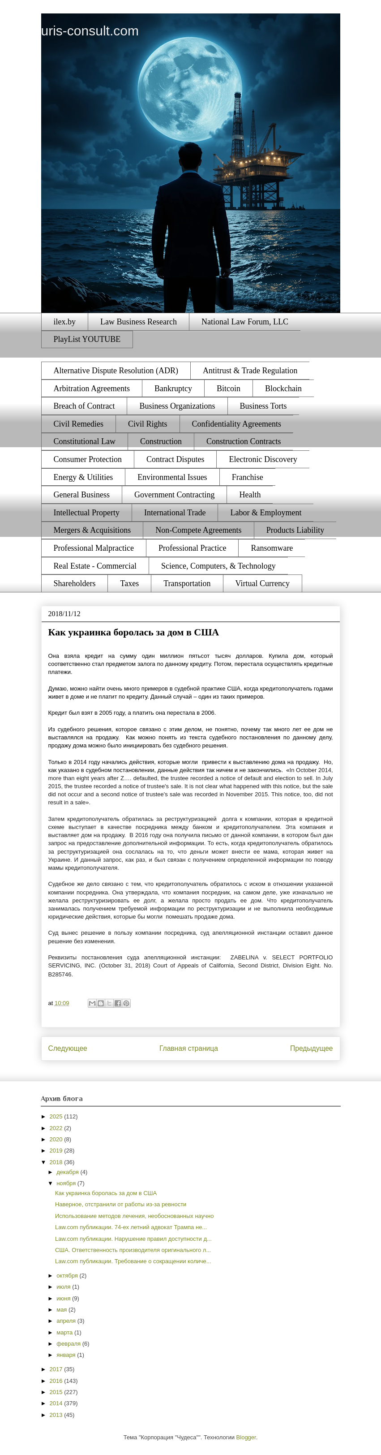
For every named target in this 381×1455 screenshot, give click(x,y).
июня (64, 1298)
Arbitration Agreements (92, 388)
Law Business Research (138, 321)
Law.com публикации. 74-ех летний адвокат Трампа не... (131, 1227)
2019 (57, 1150)
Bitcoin (228, 388)
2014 (57, 1403)
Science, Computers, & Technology (218, 565)
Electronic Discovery (263, 459)
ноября (66, 1183)
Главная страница (188, 1048)
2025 (57, 1116)
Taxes (129, 583)
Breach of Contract (84, 406)
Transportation (186, 583)
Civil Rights (147, 423)
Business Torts (263, 406)
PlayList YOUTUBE (87, 339)
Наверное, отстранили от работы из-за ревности (120, 1204)
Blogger (246, 1437)
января (66, 1354)
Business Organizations (177, 406)
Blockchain (283, 388)
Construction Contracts (243, 441)
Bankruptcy (173, 388)
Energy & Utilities (83, 477)
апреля (66, 1320)
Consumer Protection (88, 459)
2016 (57, 1380)
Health (250, 494)
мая (62, 1309)
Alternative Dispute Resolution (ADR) (116, 370)
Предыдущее (311, 1048)
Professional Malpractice (94, 548)
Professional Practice (192, 548)
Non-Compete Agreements (198, 530)
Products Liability (295, 530)
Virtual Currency (262, 583)
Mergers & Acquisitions (92, 530)
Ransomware (272, 548)
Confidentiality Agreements (236, 423)
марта (65, 1332)
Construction (161, 441)
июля (64, 1286)
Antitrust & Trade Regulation (250, 370)
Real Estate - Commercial (95, 565)
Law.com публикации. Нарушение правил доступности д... (133, 1238)
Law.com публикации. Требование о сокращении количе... (133, 1261)
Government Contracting (174, 494)
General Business (82, 494)
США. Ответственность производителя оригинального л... (133, 1250)
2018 (57, 1162)
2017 (57, 1369)
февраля (69, 1343)
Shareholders (75, 583)
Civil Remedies (79, 423)
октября (67, 1275)
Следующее (67, 1048)
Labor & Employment (265, 512)
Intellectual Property (87, 512)
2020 (57, 1139)
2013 (57, 1415)
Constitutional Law (85, 441)
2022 (57, 1128)
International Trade (174, 512)
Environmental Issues (172, 477)
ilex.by (65, 321)
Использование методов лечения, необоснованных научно (134, 1216)
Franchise (247, 477)
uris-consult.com (90, 30)
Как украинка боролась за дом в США (106, 1193)
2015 (57, 1392)
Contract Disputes (175, 459)
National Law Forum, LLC (244, 321)
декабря (68, 1172)
